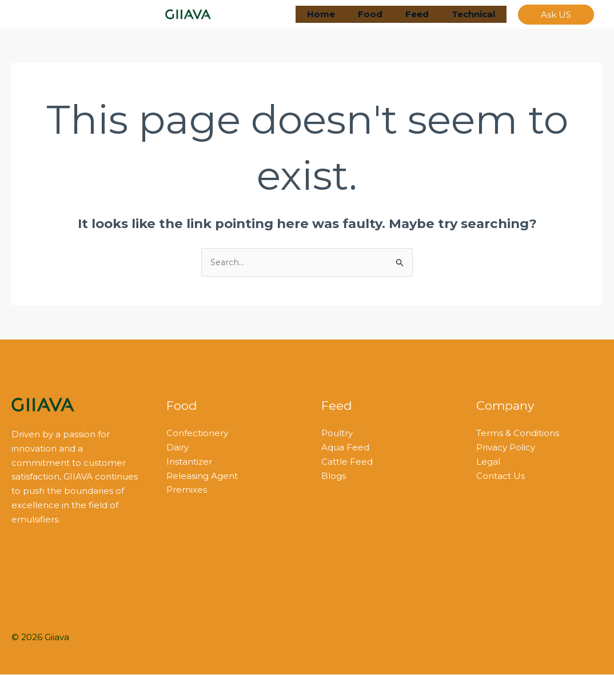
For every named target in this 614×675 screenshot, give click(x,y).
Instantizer (189, 462)
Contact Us (500, 475)
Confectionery (197, 433)
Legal (488, 462)
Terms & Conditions (517, 433)
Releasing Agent (202, 475)
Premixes (186, 490)
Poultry (337, 433)
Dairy (177, 447)
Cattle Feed (347, 462)
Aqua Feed (345, 447)
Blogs (333, 475)
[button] (556, 15)
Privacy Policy (505, 447)
